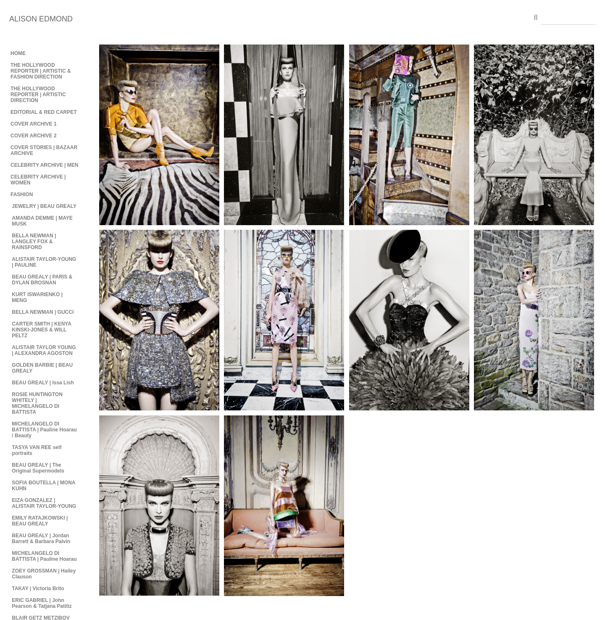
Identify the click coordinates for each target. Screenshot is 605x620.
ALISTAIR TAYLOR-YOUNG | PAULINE (44, 262)
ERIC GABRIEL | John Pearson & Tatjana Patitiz (41, 603)
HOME (18, 53)
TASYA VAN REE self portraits (36, 450)
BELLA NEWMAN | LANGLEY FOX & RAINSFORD (34, 241)
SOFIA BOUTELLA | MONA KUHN (43, 485)
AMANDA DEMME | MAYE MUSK (42, 221)
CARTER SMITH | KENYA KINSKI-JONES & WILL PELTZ (41, 330)
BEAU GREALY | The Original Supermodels (38, 468)
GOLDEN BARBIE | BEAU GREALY (42, 368)
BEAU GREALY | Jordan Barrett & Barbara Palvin (41, 538)
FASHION (22, 194)
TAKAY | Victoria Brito (38, 588)
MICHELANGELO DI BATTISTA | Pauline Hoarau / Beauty (44, 430)
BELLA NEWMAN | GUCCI (43, 312)
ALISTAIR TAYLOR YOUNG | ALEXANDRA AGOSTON (44, 350)
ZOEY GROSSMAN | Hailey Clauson (44, 574)
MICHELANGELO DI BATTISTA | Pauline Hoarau (44, 556)
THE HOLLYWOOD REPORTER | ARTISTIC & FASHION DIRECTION (41, 71)
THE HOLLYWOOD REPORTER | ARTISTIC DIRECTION (38, 94)
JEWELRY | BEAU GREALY (44, 206)
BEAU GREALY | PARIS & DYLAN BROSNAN (42, 280)
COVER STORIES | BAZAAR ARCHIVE (44, 150)
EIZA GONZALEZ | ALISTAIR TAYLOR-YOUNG (44, 503)
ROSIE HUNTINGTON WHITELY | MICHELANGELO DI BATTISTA (37, 403)
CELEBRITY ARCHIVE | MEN (44, 165)
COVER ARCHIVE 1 (34, 124)
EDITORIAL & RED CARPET (44, 112)
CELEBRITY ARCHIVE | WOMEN (38, 180)
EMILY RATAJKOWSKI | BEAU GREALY (40, 521)
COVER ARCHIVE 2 (34, 136)
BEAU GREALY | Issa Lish (43, 383)
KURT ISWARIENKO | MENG (37, 297)
